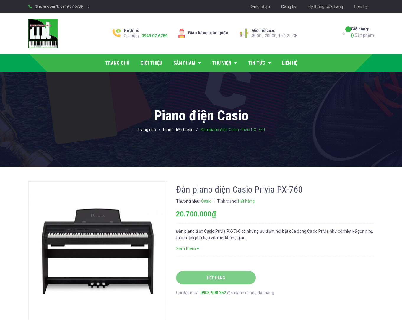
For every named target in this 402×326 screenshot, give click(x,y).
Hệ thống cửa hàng (325, 6)
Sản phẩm (362, 32)
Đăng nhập (260, 6)
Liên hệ (361, 6)
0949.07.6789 (71, 6)
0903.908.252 (213, 292)
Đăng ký (288, 6)
